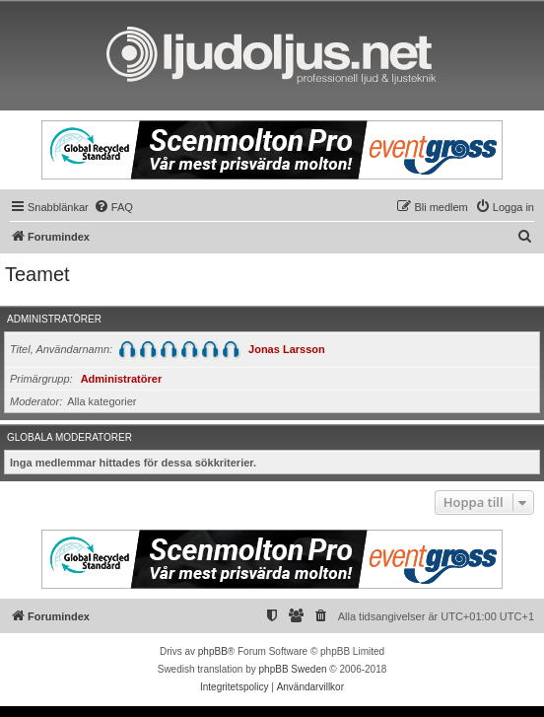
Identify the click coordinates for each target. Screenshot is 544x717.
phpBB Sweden (293, 669)
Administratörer (54, 319)
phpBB (213, 651)
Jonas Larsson (286, 349)
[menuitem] (113, 207)
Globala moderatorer (69, 437)
